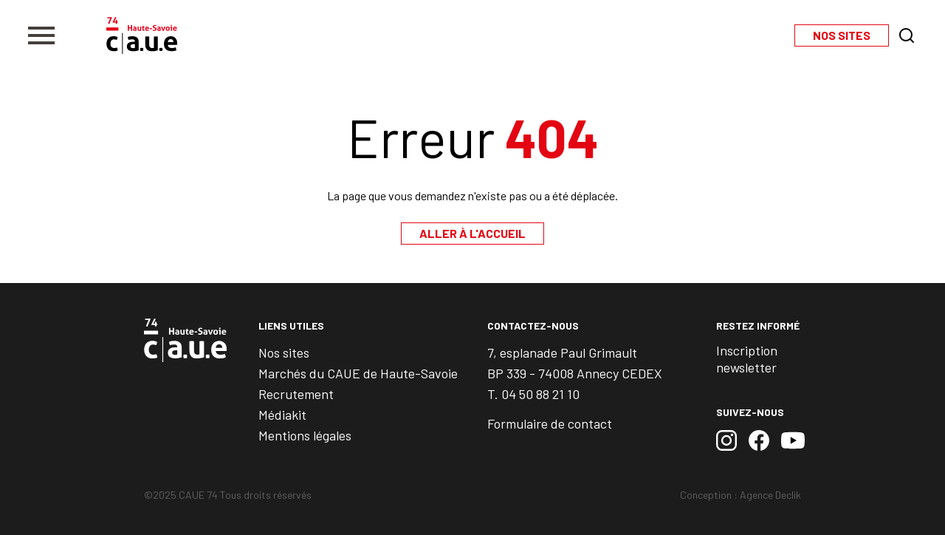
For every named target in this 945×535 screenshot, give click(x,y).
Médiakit (282, 414)
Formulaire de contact (549, 423)
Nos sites (283, 352)
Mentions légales (304, 435)
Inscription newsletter (746, 358)
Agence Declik (770, 494)
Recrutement (296, 394)
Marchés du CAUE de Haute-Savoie (358, 373)
